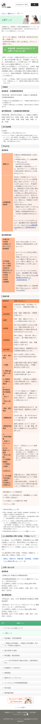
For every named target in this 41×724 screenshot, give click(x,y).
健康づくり (11, 13)
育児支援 (7, 688)
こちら (23, 162)
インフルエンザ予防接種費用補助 (15, 683)
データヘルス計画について (13, 628)
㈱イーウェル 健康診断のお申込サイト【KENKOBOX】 (26, 227)
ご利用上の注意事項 (22, 712)
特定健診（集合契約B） (12, 655)
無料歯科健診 (9, 693)
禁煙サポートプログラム (12, 678)
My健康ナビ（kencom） (12, 668)
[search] (22, 5)
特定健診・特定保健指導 (12, 638)
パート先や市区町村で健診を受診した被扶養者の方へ (21, 662)
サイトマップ (17, 714)
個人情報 (32, 712)
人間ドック (8, 633)
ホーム (4, 13)
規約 (26, 715)
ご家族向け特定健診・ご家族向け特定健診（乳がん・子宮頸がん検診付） (21, 644)
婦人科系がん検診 (10, 650)
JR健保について (9, 712)
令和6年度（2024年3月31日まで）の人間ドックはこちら (21, 50)
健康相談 (7, 673)
